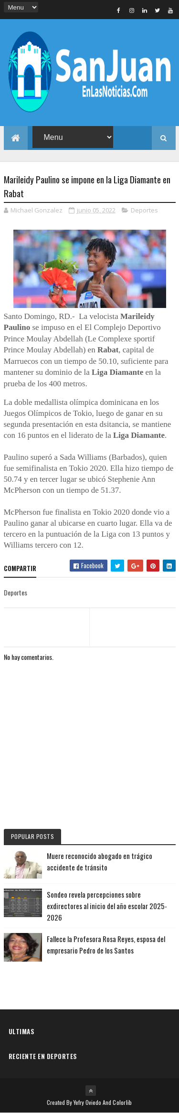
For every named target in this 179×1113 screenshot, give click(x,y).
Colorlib (122, 1102)
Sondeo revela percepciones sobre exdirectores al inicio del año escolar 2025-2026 (107, 905)
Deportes (144, 210)
